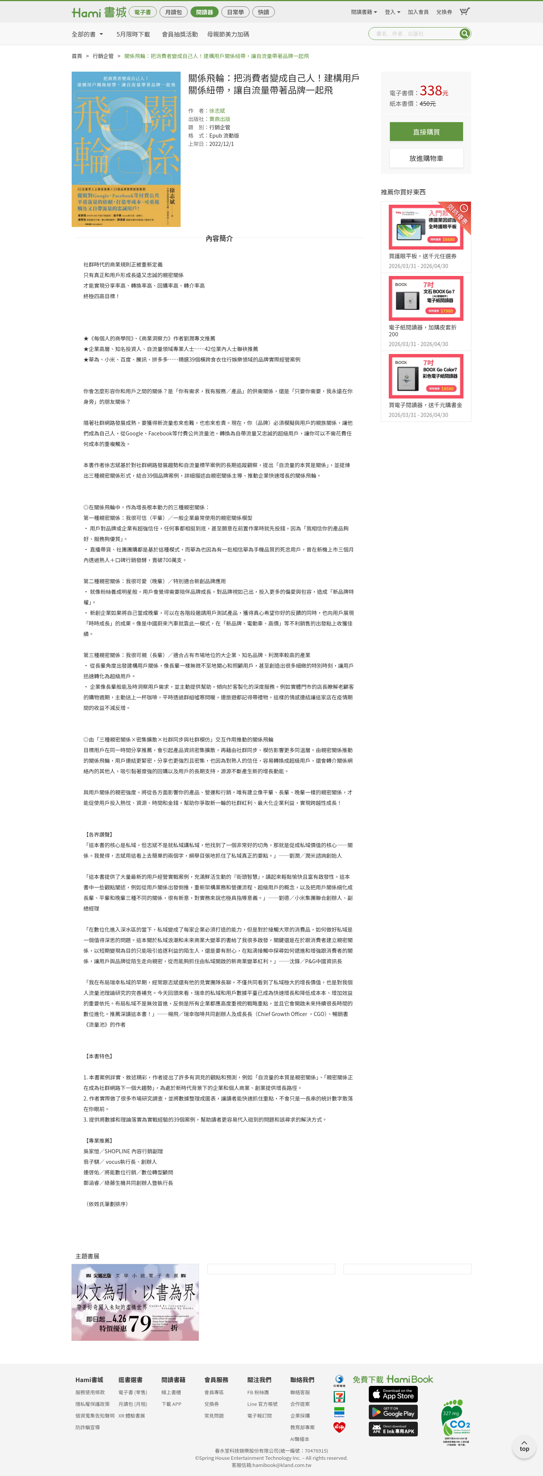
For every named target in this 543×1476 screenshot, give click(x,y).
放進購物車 (426, 158)
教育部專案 (302, 1427)
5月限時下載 (133, 33)
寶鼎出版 (219, 119)
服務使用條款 (90, 1392)
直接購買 (426, 131)
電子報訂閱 (259, 1415)
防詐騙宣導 (87, 1427)
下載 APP (171, 1403)
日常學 (235, 12)
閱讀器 (204, 12)
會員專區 (214, 1392)
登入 (390, 10)
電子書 (142, 12)
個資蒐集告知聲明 (95, 1415)
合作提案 (300, 1403)
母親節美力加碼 (228, 33)
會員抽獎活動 (180, 33)
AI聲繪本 (300, 1438)
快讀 (263, 12)
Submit (465, 34)
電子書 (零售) (132, 1392)
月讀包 (173, 12)
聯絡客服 (300, 1392)
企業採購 (300, 1415)
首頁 (77, 56)
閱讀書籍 (361, 10)
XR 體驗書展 (131, 1415)
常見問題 (214, 1415)
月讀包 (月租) (132, 1403)
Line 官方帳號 (262, 1403)
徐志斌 (217, 110)
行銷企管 (103, 56)
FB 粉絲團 (258, 1392)
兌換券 (444, 10)
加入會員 (418, 10)
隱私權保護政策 (92, 1403)
